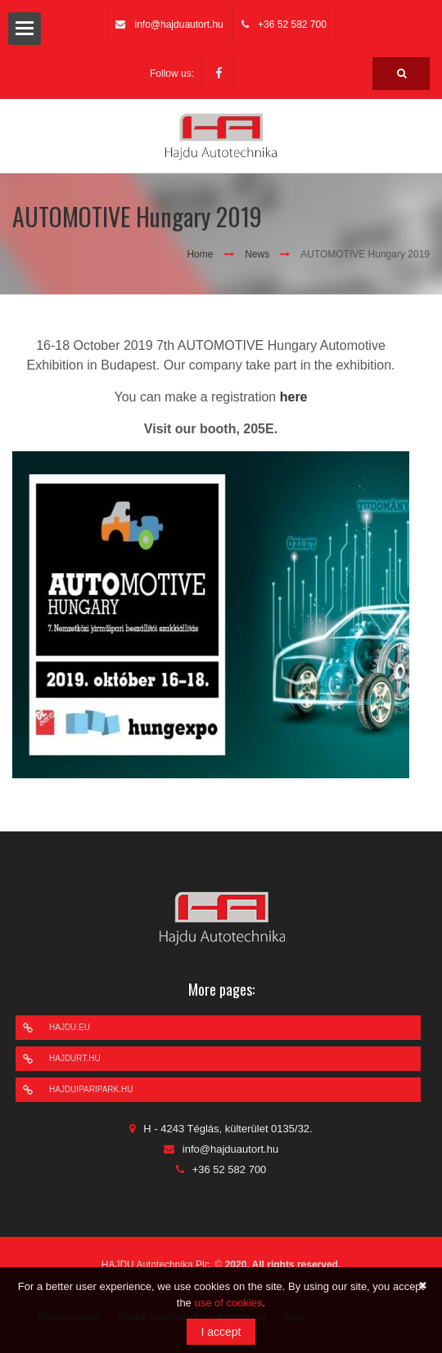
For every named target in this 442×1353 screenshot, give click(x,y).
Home (200, 254)
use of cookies (228, 1303)
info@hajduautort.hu (178, 24)
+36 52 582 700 (292, 24)
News (257, 254)
